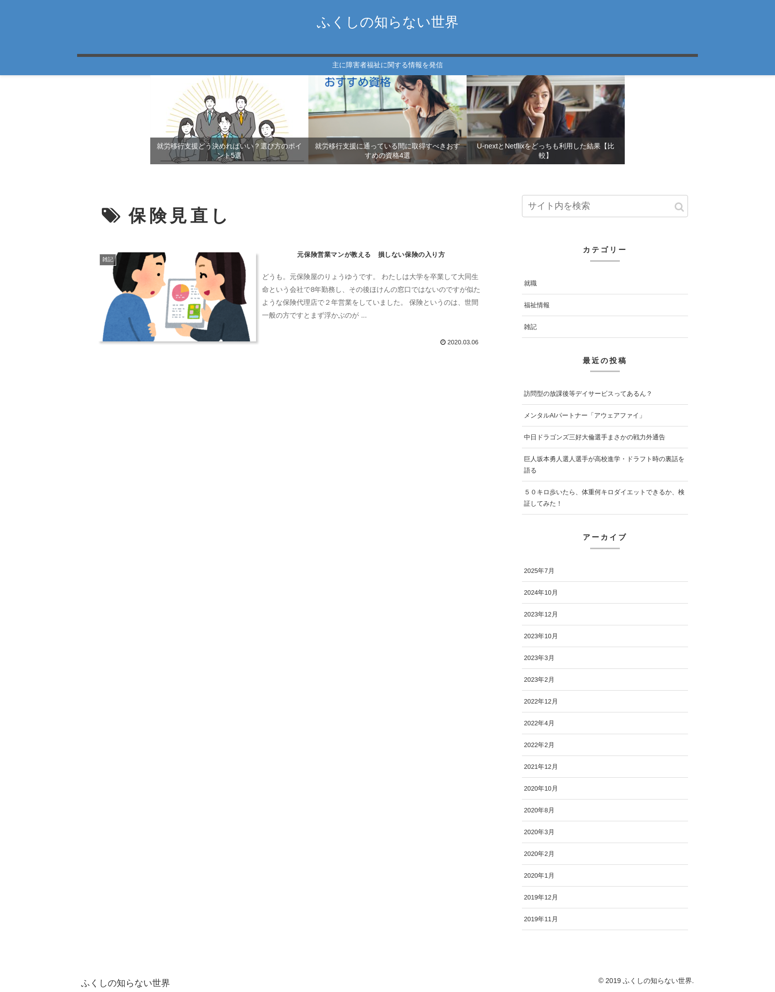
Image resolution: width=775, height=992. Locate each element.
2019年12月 (541, 897)
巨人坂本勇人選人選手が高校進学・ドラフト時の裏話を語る (604, 464)
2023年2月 (539, 679)
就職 (530, 283)
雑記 (530, 327)
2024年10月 (541, 592)
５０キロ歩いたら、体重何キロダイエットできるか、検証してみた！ (604, 497)
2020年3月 (539, 832)
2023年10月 (541, 636)
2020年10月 (541, 788)
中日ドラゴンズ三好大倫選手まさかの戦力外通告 (594, 437)
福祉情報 (537, 305)
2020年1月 (539, 875)
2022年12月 (541, 701)
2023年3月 (539, 657)
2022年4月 (539, 723)
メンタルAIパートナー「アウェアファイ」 (585, 415)
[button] (679, 207)
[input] (605, 206)
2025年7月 (539, 570)
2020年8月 (539, 810)
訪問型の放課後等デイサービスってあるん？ (588, 393)
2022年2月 (539, 745)
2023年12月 (541, 614)
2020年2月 (539, 853)
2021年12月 (541, 766)
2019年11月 (541, 919)
